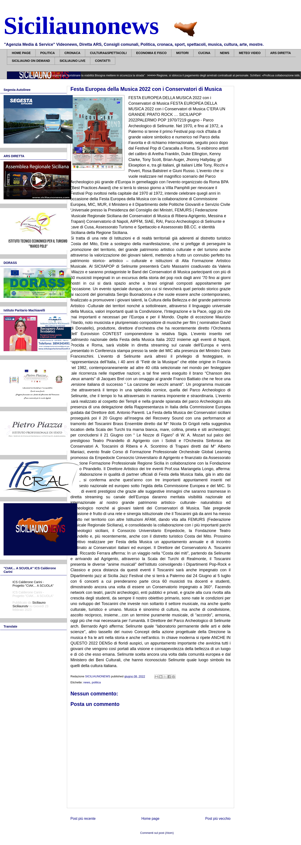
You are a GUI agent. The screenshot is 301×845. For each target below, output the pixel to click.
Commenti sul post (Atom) (157, 833)
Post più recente (83, 818)
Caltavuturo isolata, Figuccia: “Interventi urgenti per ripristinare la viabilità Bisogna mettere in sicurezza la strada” (77, 75)
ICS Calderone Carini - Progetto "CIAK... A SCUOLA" (33, 583)
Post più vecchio (218, 818)
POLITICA (47, 53)
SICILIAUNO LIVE (72, 61)
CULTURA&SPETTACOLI (108, 53)
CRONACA (72, 53)
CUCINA (204, 53)
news (86, 682)
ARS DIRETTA (280, 53)
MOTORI (182, 53)
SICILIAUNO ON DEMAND (31, 61)
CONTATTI (102, 61)
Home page (150, 818)
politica (96, 682)
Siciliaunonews (81, 25)
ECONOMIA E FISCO (151, 53)
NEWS (224, 53)
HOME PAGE (21, 53)
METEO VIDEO (249, 53)
